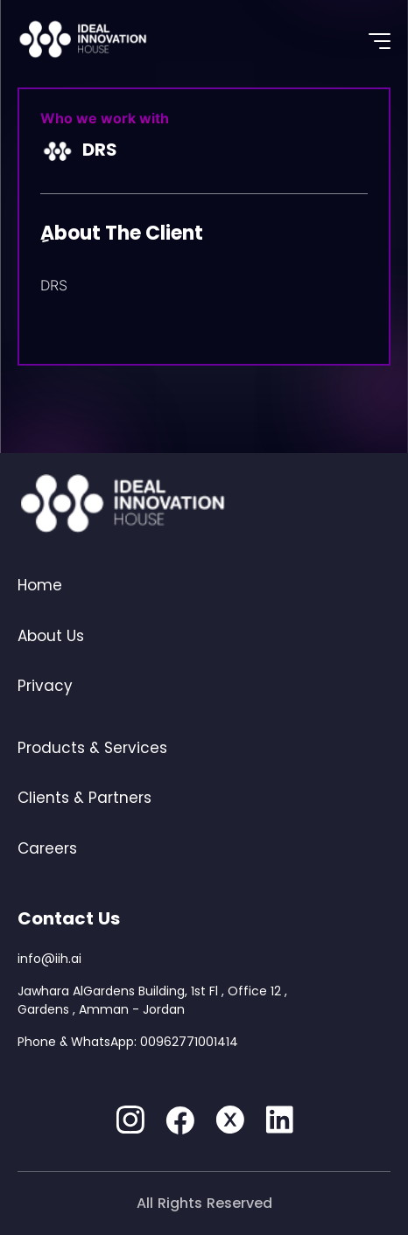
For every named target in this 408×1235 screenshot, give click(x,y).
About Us (51, 635)
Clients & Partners (84, 797)
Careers (47, 848)
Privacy (45, 685)
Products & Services (92, 747)
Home (40, 585)
